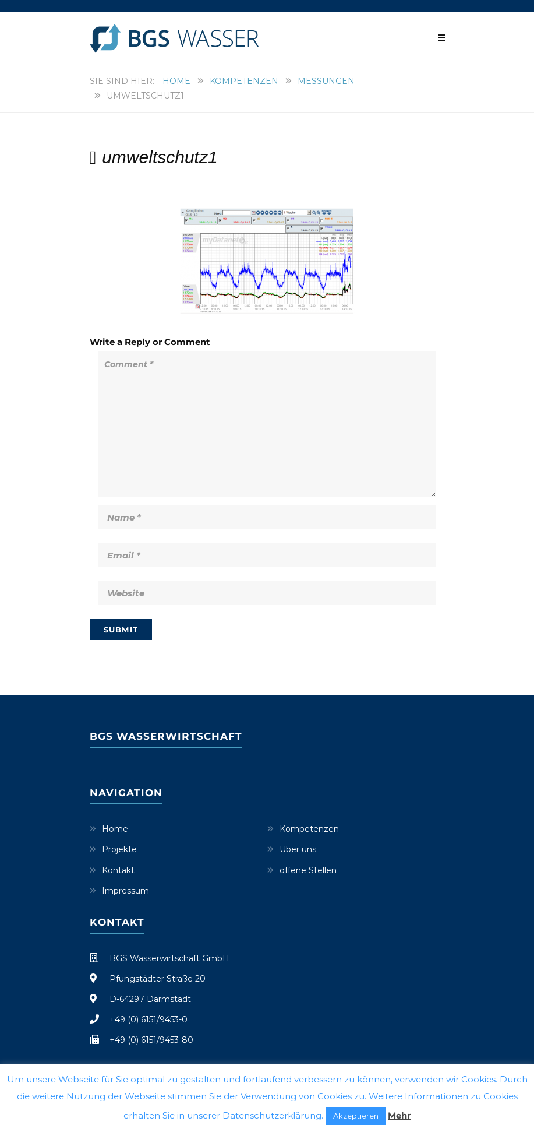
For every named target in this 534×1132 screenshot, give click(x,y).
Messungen (326, 81)
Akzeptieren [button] (356, 1115)
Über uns (298, 849)
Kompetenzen (244, 81)
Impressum (125, 890)
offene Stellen (308, 870)
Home (176, 81)
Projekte (119, 849)
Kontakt (118, 870)
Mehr (399, 1115)
